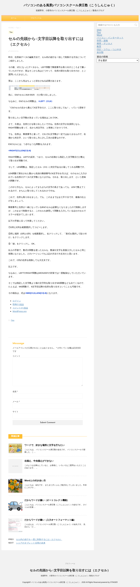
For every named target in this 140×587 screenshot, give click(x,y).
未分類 (100, 52)
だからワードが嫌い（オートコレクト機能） (46, 500)
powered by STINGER (109, 582)
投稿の (18, 304)
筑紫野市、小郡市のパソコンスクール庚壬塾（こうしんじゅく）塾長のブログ (70, 576)
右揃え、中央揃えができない (38, 461)
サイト (15, 411)
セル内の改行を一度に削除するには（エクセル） (39, 539)
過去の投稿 (102, 56)
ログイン (17, 301)
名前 (15, 391)
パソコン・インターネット (110, 38)
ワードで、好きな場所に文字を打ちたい (44, 445)
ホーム (13, 18)
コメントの (20, 308)
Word (99, 35)
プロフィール (36, 18)
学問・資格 (102, 40)
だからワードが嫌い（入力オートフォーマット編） (50, 520)
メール (16, 401)
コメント (16, 356)
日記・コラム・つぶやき (109, 49)
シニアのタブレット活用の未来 (30, 543)
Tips (12, 320)
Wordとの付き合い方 (35, 480)
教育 (99, 46)
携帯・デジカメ (104, 43)
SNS (99, 30)
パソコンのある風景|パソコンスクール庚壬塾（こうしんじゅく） (70, 5)
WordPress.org (20, 311)
